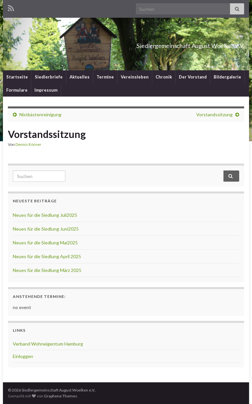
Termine (105, 76)
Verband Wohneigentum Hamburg (48, 344)
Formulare (17, 90)
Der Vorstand (193, 76)
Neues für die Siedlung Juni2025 (46, 229)
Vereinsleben (135, 76)
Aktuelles (80, 76)
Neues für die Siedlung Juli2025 (45, 215)
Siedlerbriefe (49, 76)
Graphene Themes (60, 395)
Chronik (164, 76)
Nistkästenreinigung (40, 114)
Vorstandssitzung (214, 114)
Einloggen (23, 356)
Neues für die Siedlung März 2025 (47, 270)
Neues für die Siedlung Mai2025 (45, 242)
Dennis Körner (28, 144)
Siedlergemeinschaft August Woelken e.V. (157, 43)
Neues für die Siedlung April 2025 (47, 256)
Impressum (45, 90)
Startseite (17, 76)
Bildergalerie (227, 76)
